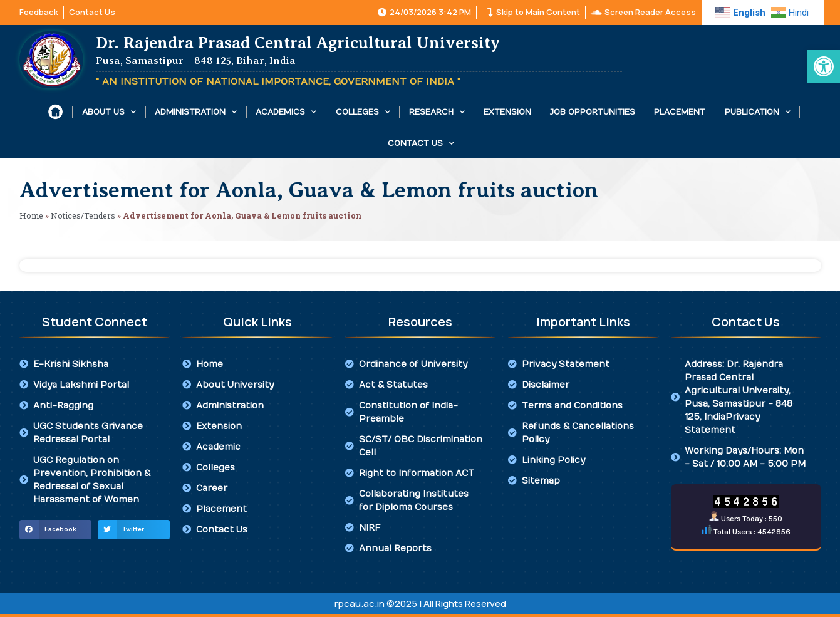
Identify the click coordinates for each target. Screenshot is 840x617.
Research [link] (437, 112)
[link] (823, 66)
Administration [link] (196, 112)
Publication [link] (758, 112)
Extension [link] (507, 112)
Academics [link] (286, 112)
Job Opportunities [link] (592, 112)
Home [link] (31, 215)
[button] (55, 530)
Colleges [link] (363, 112)
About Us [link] (109, 112)
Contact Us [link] (421, 143)
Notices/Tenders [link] (83, 215)
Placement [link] (679, 112)
